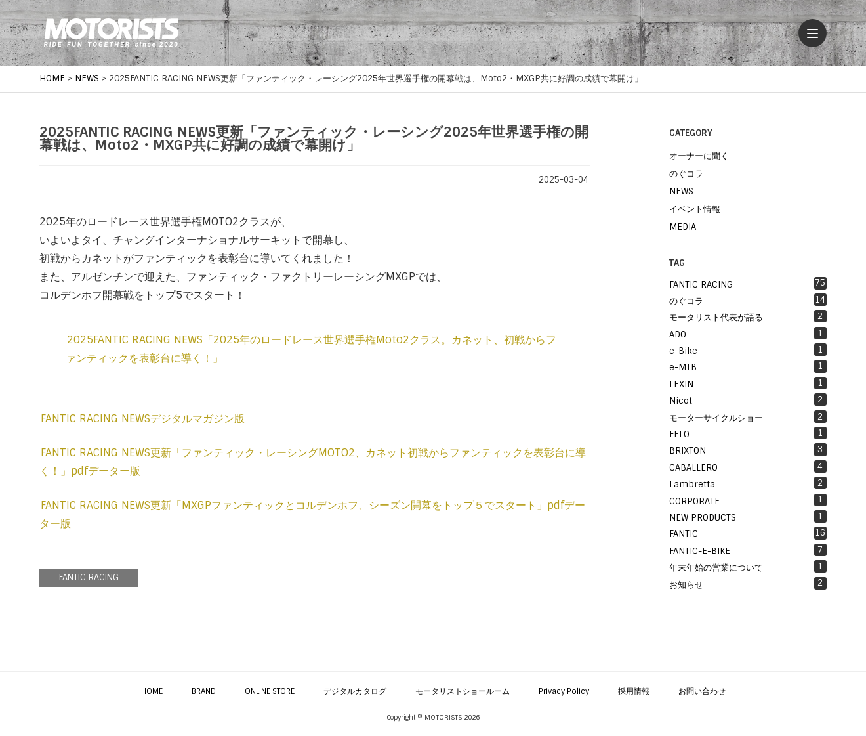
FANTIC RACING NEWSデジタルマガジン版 (143, 418)
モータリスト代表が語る (748, 316)
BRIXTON (748, 449)
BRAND (204, 691)
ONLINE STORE (270, 691)
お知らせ (748, 583)
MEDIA (682, 226)
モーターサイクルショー (748, 416)
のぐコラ (686, 173)
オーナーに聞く (699, 156)
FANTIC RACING (89, 577)
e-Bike (748, 350)
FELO (748, 433)
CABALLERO (748, 466)
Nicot (748, 399)
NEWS (681, 191)
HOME (152, 691)
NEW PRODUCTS (748, 516)
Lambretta (748, 483)
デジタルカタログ (354, 691)
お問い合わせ (702, 691)
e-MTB (748, 366)
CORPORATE (748, 500)
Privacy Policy (564, 691)
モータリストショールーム (462, 691)
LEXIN (748, 383)
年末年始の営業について (748, 566)
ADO (748, 333)
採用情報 (634, 691)
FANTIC (748, 533)
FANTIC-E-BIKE (748, 550)
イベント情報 (694, 209)
